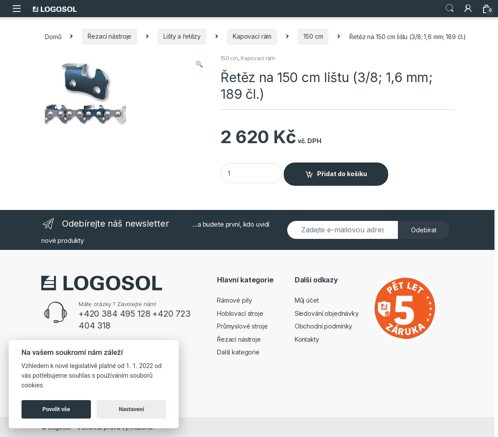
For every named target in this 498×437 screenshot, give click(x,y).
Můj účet (307, 300)
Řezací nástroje (109, 36)
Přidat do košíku (342, 173)
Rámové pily (234, 300)
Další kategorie (238, 352)
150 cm (313, 36)
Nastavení (131, 409)
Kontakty (307, 339)
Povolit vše (56, 409)
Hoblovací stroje (240, 313)
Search (450, 8)
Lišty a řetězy (182, 36)
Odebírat (424, 230)
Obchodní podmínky (324, 326)
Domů (53, 36)
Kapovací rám (252, 36)
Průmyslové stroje (242, 326)
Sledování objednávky (327, 313)
